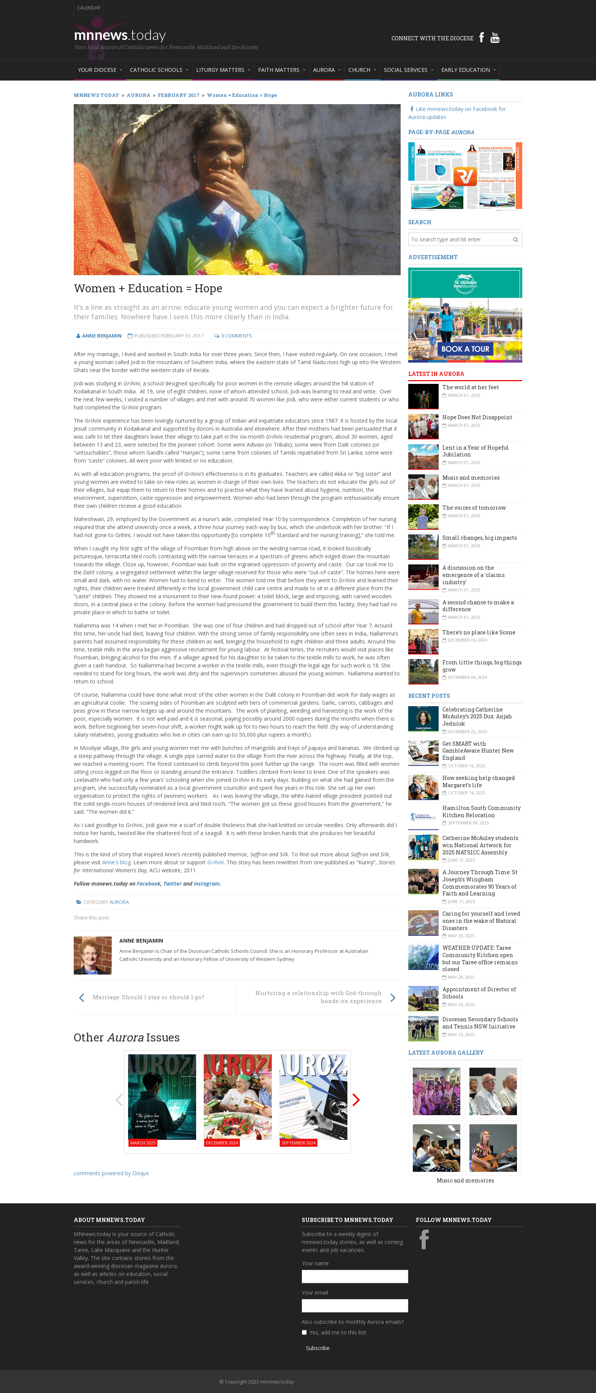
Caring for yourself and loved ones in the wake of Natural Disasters (481, 920)
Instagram (207, 883)
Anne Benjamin (141, 940)
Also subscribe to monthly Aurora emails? (353, 1321)
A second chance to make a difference (478, 606)
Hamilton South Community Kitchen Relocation (481, 811)
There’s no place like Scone (478, 632)
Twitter (172, 883)
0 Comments (236, 335)
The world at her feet (470, 387)
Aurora (119, 902)
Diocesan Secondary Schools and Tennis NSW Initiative (480, 1023)
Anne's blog (116, 862)
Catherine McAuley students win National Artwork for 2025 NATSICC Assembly (480, 845)
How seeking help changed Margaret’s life (478, 781)
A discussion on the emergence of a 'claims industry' (473, 574)
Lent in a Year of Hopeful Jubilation (475, 451)
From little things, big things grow (482, 666)
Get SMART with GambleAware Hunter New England (478, 750)
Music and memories (471, 477)
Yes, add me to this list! (337, 1332)
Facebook (148, 883)
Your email (315, 1292)
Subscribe (318, 1348)
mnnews (120, 34)
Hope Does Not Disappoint (477, 417)
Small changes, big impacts (479, 537)
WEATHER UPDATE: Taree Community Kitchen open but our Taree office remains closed (480, 958)
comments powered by (111, 1173)
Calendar (88, 8)
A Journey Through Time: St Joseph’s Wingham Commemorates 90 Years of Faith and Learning (480, 882)
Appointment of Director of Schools (479, 993)
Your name (315, 1263)
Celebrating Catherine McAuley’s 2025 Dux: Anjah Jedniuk (477, 716)
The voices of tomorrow (474, 507)
